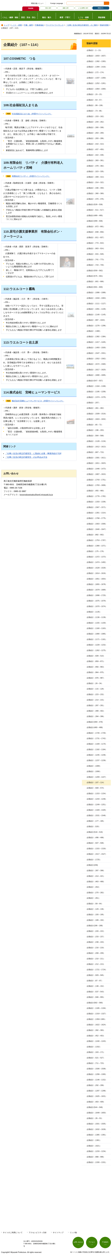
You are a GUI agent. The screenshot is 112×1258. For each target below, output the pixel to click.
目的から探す (48, 8)
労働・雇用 (28, 25)
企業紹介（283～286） (96, 138)
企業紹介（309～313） (96, 177)
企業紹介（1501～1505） (97, 1124)
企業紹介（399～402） (96, 711)
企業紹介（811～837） (96, 237)
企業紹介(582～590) (95, 1003)
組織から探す (66, 8)
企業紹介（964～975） (96, 672)
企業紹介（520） (93, 826)
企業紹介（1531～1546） (97, 815)
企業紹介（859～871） (96, 661)
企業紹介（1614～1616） (97, 573)
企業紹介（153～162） (96, 116)
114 (6, 392)
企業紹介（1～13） (94, 50)
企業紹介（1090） (94, 771)
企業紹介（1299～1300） (97, 1074)
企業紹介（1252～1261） (97, 83)
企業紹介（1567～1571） (97, 507)
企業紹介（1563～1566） (97, 524)
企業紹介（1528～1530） (97, 568)
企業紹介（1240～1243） (97, 1041)
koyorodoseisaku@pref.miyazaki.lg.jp (36, 495)
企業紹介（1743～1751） (97, 480)
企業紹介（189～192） (96, 920)
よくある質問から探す (83, 8)
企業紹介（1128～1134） (97, 441)
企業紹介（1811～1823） (97, 463)
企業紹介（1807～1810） (97, 474)
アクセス (92, 1242)
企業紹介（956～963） (96, 667)
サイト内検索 (68, 3)
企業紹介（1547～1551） (97, 353)
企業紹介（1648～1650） (97, 1113)
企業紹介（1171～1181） (97, 639)
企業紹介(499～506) (95, 221)
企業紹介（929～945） (96, 975)
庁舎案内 (105, 1242)
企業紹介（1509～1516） (97, 414)
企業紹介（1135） (94, 612)
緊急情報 (30, 8)
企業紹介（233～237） (96, 937)
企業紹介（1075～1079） (97, 601)
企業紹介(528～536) (95, 204)
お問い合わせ (78, 1242)
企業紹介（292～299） (96, 1085)
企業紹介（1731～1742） (97, 738)
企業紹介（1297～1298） (97, 1091)
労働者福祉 (39, 25)
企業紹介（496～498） (96, 837)
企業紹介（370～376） (96, 199)
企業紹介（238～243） (96, 942)
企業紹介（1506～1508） (97, 1069)
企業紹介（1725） (94, 860)
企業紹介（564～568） (96, 436)
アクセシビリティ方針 (38, 1232)
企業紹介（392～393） (96, 1030)
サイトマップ (58, 1232)
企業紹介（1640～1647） (97, 529)
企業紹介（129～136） (96, 909)
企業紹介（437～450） (96, 149)
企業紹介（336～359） (96, 188)
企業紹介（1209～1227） (97, 777)
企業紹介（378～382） (96, 166)
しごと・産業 (16, 25)
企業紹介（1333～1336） (97, 502)
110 (6, 231)
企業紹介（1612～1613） (97, 447)
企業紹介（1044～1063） (97, 298)
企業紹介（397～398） (96, 870)
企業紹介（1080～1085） (97, 634)
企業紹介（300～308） (96, 127)
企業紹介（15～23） (95, 94)
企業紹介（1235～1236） (97, 755)
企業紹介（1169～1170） (97, 744)
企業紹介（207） (93, 403)
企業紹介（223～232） (96, 694)
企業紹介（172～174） (96, 72)
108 (6, 105)
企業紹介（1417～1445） (97, 342)
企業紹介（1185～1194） (97, 1008)
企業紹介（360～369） (96, 193)
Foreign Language (56, 3)
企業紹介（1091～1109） (97, 309)
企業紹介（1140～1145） (97, 315)
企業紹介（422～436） (96, 155)
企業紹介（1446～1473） (97, 469)
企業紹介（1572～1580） (97, 364)
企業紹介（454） (93, 887)
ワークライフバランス (55, 25)
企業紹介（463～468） (96, 882)
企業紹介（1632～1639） (97, 1129)
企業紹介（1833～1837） (97, 56)
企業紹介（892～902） (96, 535)
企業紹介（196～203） (96, 430)
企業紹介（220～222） (96, 931)
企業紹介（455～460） (96, 491)
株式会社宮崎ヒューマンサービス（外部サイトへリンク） (38, 401)
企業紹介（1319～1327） (97, 1014)
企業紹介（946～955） (96, 997)
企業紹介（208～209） (96, 953)
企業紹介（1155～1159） (97, 623)
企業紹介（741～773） (96, 259)
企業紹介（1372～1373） (97, 557)
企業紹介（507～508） (96, 843)
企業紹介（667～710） (96, 452)
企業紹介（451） (93, 898)
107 (6, 58)
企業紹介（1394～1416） (97, 67)
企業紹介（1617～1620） (97, 370)
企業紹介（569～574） (96, 788)
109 (6, 162)
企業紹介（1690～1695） (97, 375)
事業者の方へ (101, 8)
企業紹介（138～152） (96, 986)
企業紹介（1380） (94, 331)
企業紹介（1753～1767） (97, 540)
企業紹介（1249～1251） (97, 804)
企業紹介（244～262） (96, 122)
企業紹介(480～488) (95, 727)
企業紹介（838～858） (96, 232)
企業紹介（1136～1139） (97, 617)
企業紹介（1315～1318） (97, 849)
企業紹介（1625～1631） (97, 1096)
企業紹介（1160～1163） (97, 628)
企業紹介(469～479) (95, 722)
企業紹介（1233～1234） (97, 1151)
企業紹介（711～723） (96, 1063)
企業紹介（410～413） (96, 144)
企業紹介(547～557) (95, 381)
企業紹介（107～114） (96, 782)
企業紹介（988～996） (96, 1157)
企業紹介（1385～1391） (97, 1135)
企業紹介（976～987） (96, 678)
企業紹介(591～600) (95, 287)
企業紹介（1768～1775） (97, 518)
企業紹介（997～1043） (96, 320)
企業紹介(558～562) (95, 271)
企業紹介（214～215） (96, 700)
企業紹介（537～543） (96, 992)
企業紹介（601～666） (96, 281)
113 (6, 342)
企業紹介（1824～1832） (97, 419)
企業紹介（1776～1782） (97, 496)
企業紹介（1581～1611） (97, 458)
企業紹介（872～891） (96, 226)
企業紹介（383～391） (96, 160)
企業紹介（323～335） (96, 171)
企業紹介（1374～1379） (97, 397)
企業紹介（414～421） (96, 876)
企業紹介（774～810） (96, 243)
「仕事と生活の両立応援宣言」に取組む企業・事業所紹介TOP (33, 453)
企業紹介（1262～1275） (97, 650)
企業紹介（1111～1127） (97, 303)
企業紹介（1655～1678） (97, 584)
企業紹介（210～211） (96, 959)
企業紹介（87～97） (95, 981)
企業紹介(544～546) (95, 1107)
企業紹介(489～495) (95, 215)
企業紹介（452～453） (96, 1036)
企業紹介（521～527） (96, 1058)
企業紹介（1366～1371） (97, 546)
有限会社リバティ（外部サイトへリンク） (31, 176)
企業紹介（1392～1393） (97, 61)
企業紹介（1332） (94, 1047)
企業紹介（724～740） (96, 265)
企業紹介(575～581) (95, 276)
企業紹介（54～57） (95, 100)
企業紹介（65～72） (95, 425)
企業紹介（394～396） (96, 716)
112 (6, 289)
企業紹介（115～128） (96, 689)
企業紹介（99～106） (95, 105)
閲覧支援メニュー (37, 3)
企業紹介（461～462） (96, 408)
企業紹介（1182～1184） (97, 749)
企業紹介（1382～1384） (97, 336)
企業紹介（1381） (94, 1140)
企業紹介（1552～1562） (97, 359)
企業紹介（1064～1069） (97, 89)
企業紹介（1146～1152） (97, 1080)
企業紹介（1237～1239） (97, 760)
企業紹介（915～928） (96, 254)
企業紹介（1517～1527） (97, 854)
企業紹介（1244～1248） (97, 799)
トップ (6, 25)
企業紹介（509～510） (96, 656)
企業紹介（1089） (94, 766)
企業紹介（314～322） (96, 182)
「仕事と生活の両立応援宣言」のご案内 (82, 25)
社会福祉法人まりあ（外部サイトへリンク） (32, 114)
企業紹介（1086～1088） (97, 292)
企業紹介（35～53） (95, 1118)
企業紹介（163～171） (96, 1052)
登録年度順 (104, 25)
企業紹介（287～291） (96, 705)
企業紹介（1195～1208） (97, 392)
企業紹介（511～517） (96, 210)
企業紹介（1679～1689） (97, 590)
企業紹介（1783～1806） (97, 485)
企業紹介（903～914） (96, 248)
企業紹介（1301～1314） (97, 513)
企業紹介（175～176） (96, 551)
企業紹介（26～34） (95, 683)
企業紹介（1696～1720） (97, 595)
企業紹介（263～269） (96, 133)
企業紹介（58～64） (95, 904)
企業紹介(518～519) (95, 832)
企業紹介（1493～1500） (97, 348)
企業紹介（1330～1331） (97, 1162)
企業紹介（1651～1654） (97, 579)
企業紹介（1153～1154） (97, 793)
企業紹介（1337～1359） (97, 78)
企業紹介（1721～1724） (97, 970)
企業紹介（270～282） (96, 893)
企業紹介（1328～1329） (97, 810)
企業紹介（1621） (94, 1146)
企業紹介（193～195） (96, 914)
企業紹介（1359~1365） (96, 1019)
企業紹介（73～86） (95, 111)
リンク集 (73, 1232)
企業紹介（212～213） (96, 964)
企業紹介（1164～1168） (97, 386)
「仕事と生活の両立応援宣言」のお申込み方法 (26, 457)
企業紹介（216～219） (96, 948)
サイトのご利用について (13, 1232)
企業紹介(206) (92, 865)
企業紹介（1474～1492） (97, 562)
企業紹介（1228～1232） (97, 645)
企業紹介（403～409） (96, 1102)
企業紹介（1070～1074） (97, 606)
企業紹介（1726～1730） (97, 733)
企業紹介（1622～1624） (97, 1025)
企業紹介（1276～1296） (97, 326)
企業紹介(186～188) (95, 926)
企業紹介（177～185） (96, 821)
